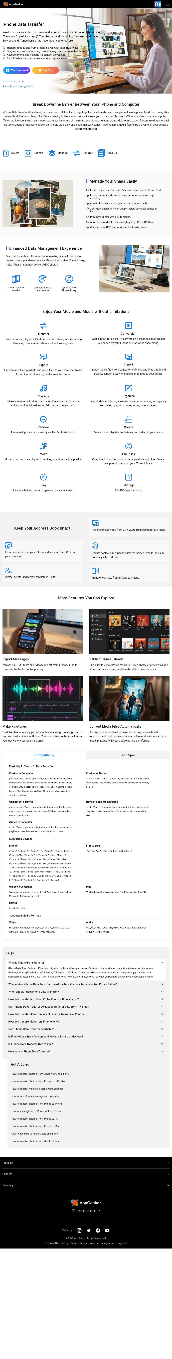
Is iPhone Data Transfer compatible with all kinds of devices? (86, 1036)
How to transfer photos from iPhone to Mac (35, 1126)
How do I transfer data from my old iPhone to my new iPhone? (86, 1014)
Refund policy (87, 1243)
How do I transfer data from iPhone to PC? (86, 1022)
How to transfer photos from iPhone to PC (34, 1118)
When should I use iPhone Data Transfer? (86, 992)
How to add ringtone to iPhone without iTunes (36, 1111)
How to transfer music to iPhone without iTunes (37, 1088)
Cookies (74, 1243)
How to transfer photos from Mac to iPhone (35, 1141)
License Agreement (106, 1243)
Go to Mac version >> (13, 81)
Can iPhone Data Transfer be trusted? (86, 1029)
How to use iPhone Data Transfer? (86, 1051)
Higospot (122, 1243)
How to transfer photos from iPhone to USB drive (38, 1081)
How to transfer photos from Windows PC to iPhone (40, 1073)
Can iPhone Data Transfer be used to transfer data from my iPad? (86, 1007)
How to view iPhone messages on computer (35, 1096)
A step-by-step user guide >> (18, 86)
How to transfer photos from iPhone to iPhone (36, 1103)
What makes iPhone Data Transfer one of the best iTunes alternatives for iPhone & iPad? (86, 984)
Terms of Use (52, 1243)
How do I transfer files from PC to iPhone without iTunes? (86, 999)
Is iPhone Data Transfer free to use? (86, 1044)
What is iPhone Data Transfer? (86, 963)
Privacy (64, 1243)
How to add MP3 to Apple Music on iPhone (34, 1133)
